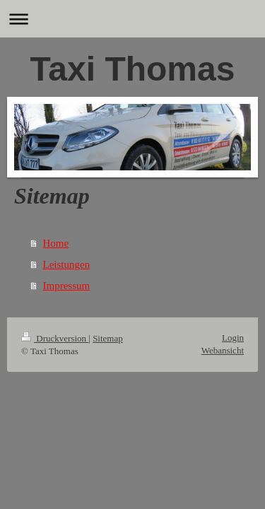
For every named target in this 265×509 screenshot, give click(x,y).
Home (56, 243)
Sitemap (108, 338)
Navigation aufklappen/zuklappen (132, 19)
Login (233, 337)
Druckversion (54, 338)
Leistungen (66, 264)
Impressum (66, 285)
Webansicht (222, 350)
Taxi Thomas (132, 69)
